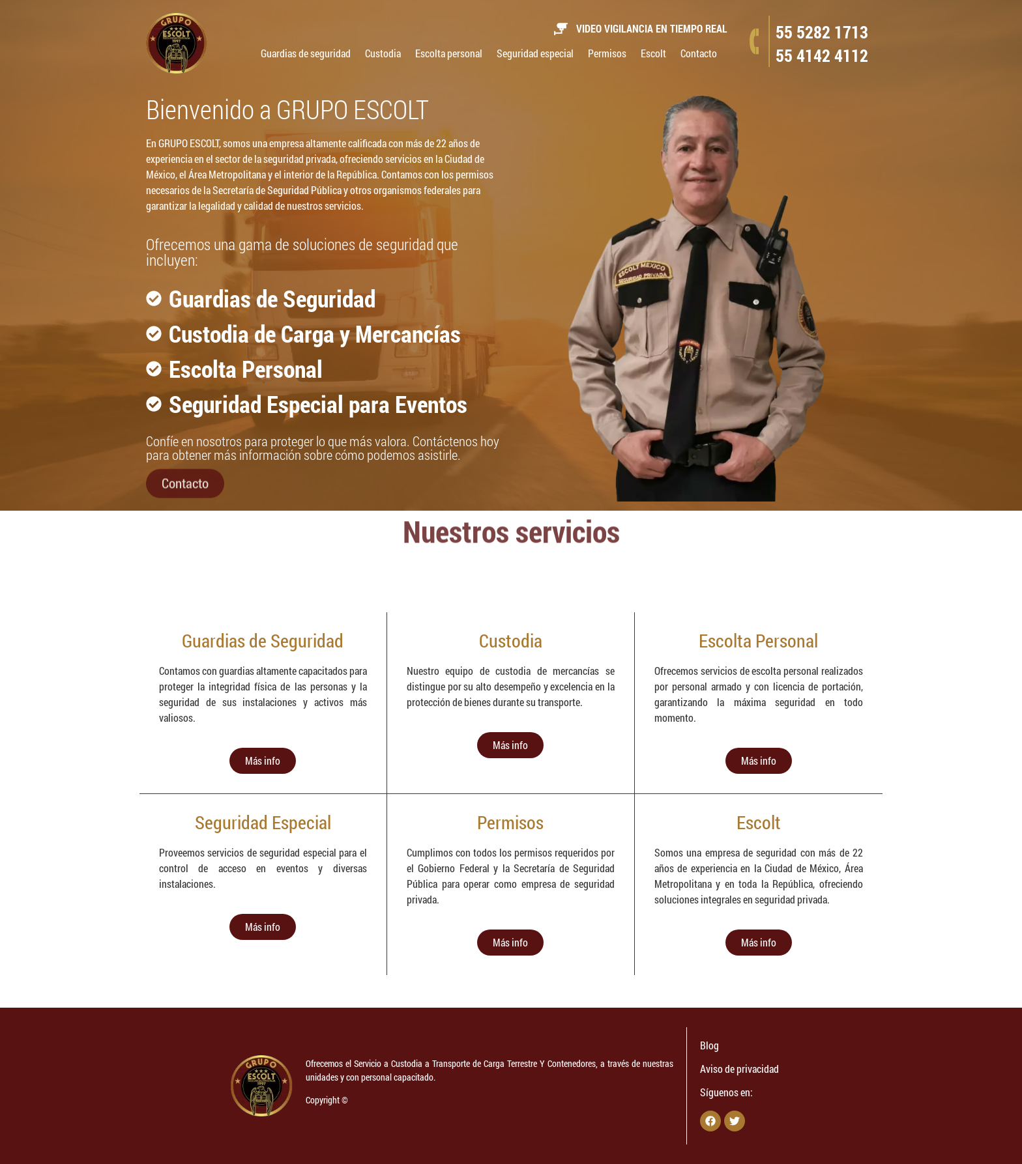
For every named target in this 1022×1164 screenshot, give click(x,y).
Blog (709, 1045)
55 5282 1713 (822, 32)
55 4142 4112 (822, 55)
